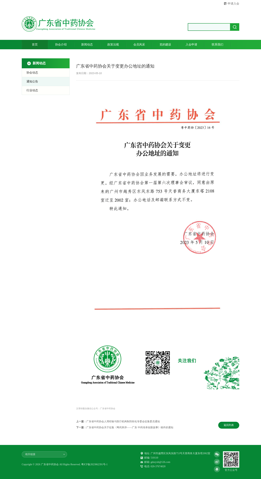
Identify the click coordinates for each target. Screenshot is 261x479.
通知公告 (32, 81)
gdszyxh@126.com (160, 462)
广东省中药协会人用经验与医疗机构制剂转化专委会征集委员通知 (123, 421)
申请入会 (233, 3)
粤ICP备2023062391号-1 (94, 464)
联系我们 (217, 44)
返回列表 (229, 425)
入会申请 (191, 44)
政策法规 (113, 44)
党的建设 (165, 44)
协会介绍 (61, 44)
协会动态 (32, 72)
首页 (35, 44)
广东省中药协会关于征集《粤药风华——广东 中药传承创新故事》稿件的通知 (129, 427)
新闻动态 (87, 44)
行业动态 (32, 90)
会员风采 (139, 44)
